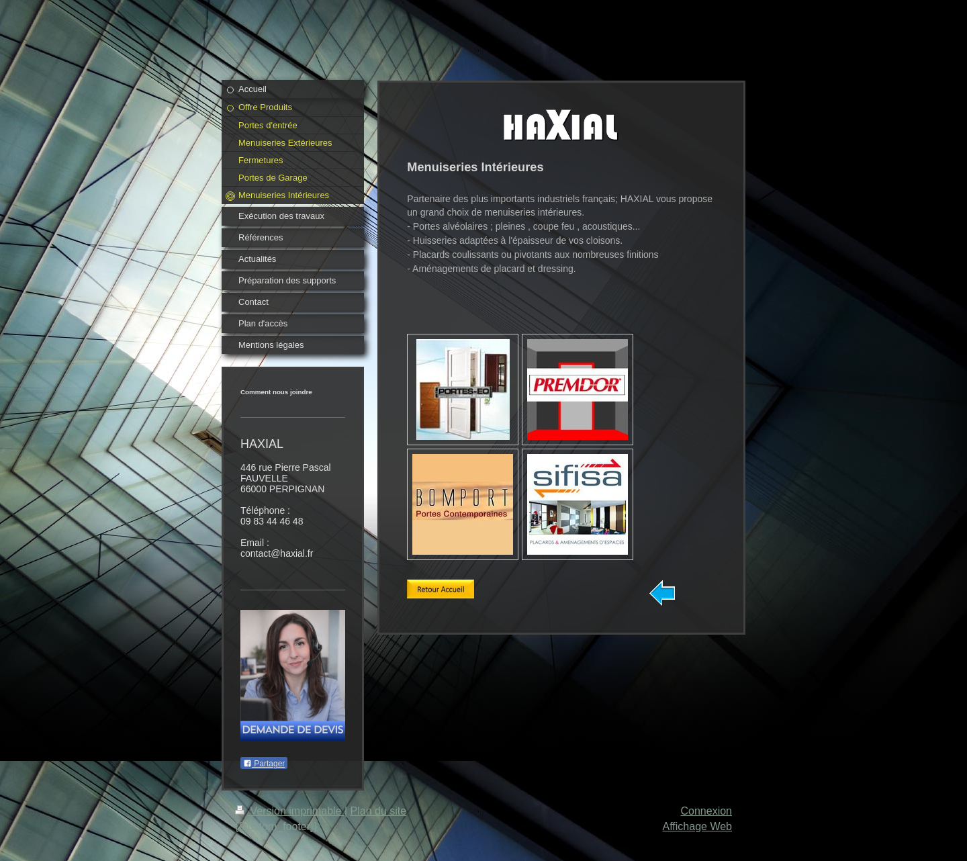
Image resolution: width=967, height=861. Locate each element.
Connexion (707, 811)
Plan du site (379, 811)
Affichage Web (697, 826)
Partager (264, 763)
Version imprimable (289, 811)
